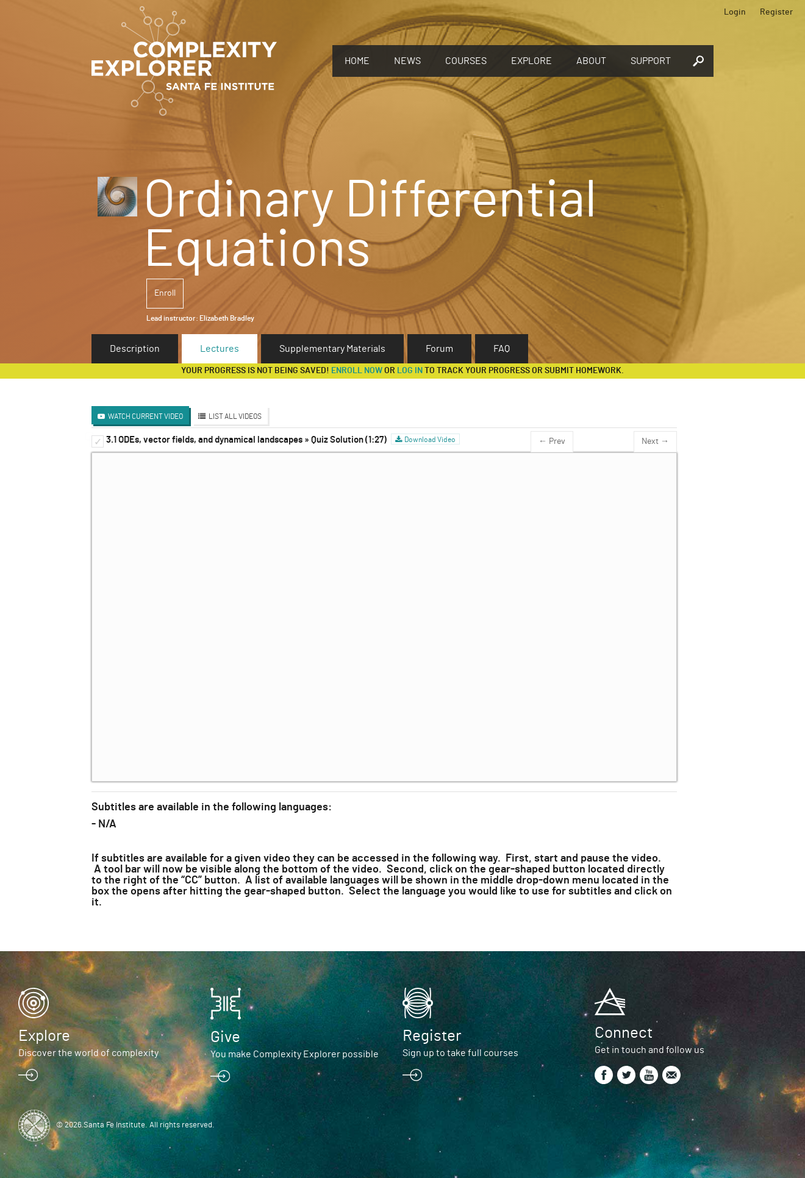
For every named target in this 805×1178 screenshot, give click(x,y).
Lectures (219, 349)
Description (135, 349)
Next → (655, 441)
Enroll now (356, 370)
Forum (439, 349)
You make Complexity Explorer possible (294, 1054)
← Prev (551, 441)
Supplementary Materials (332, 349)
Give (225, 1037)
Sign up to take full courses (460, 1053)
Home (357, 61)
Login (735, 12)
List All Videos (235, 416)
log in (410, 370)
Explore (531, 61)
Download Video (430, 439)
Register (776, 12)
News (407, 61)
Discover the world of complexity (88, 1053)
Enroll (165, 293)
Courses (466, 61)
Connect (624, 1033)
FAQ (501, 349)
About (591, 61)
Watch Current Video (145, 416)
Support (651, 61)
